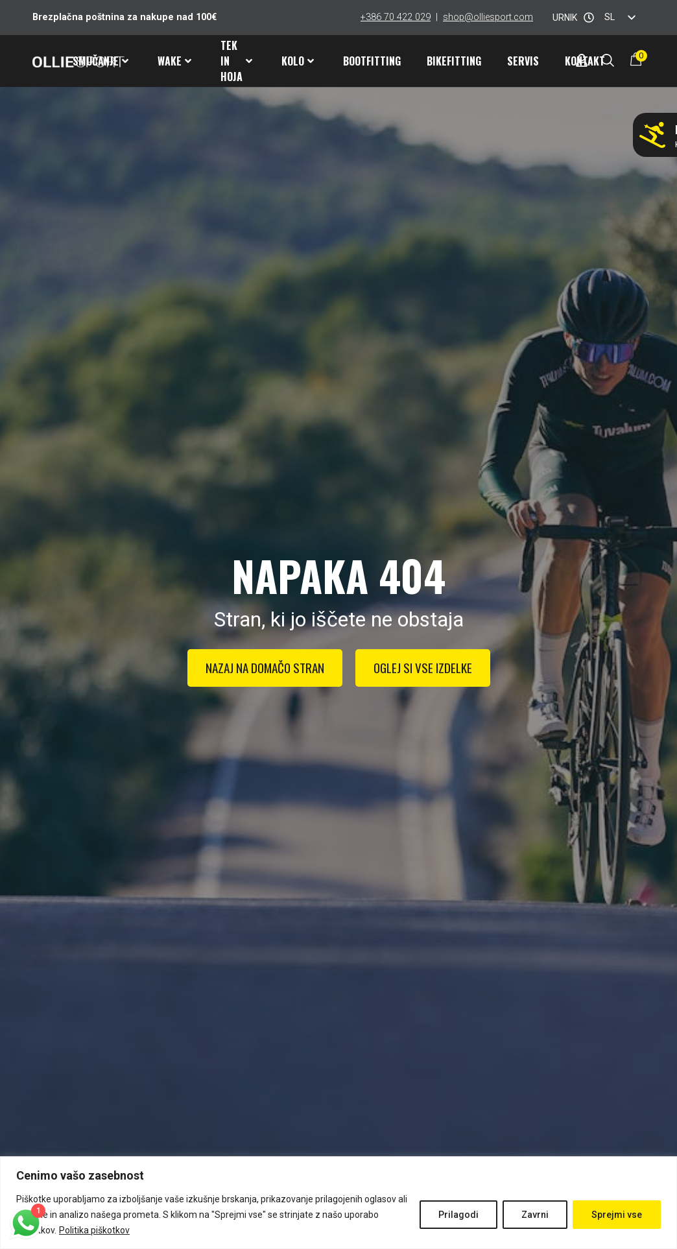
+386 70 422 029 (396, 17)
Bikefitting (454, 61)
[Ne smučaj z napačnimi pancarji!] (652, 135)
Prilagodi (458, 1214)
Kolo (297, 61)
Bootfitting (372, 61)
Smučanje (100, 61)
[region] (338, 1202)
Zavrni (535, 1214)
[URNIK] (589, 17)
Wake (174, 61)
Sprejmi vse (616, 1214)
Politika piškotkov (94, 1230)
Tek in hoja (236, 61)
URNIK (564, 17)
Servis (523, 61)
